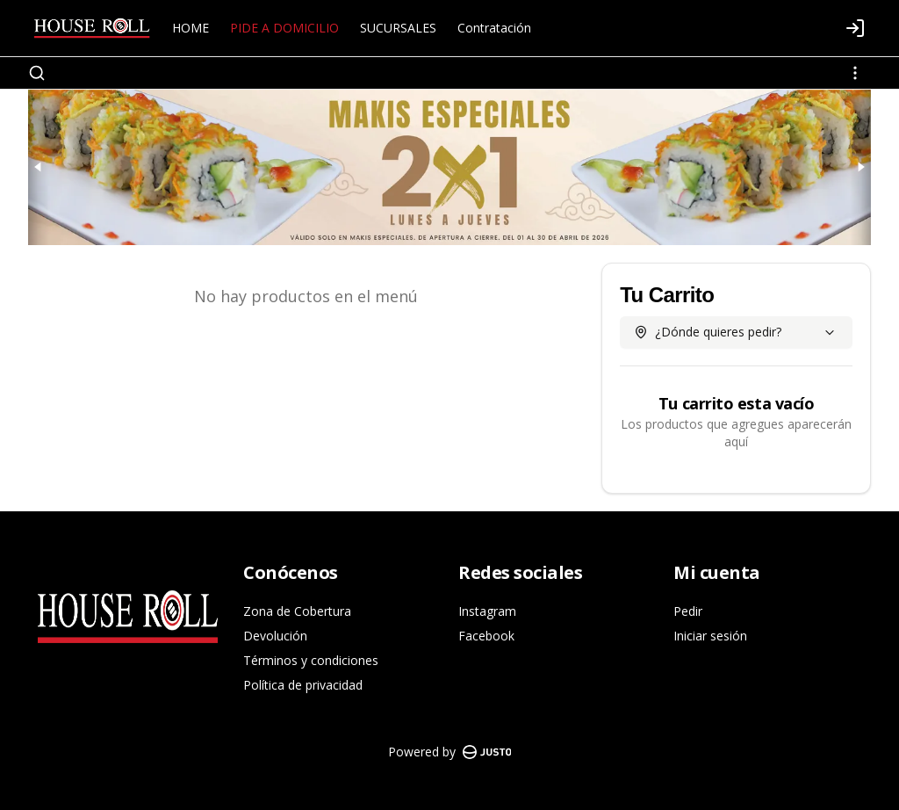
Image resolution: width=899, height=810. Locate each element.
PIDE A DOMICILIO (284, 27)
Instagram (487, 611)
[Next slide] (860, 167)
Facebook (486, 635)
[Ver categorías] (855, 73)
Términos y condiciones (310, 660)
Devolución (275, 635)
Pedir (687, 611)
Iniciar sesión (710, 635)
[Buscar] (37, 73)
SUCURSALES (398, 27)
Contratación (494, 27)
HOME (190, 27)
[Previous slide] (38, 167)
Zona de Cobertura (297, 611)
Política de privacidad (303, 684)
